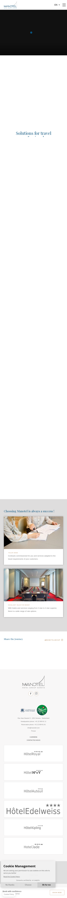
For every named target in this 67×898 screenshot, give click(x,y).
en (56, 5)
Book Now (57, 892)
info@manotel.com (33, 728)
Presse (33, 731)
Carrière (33, 737)
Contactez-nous (33, 740)
